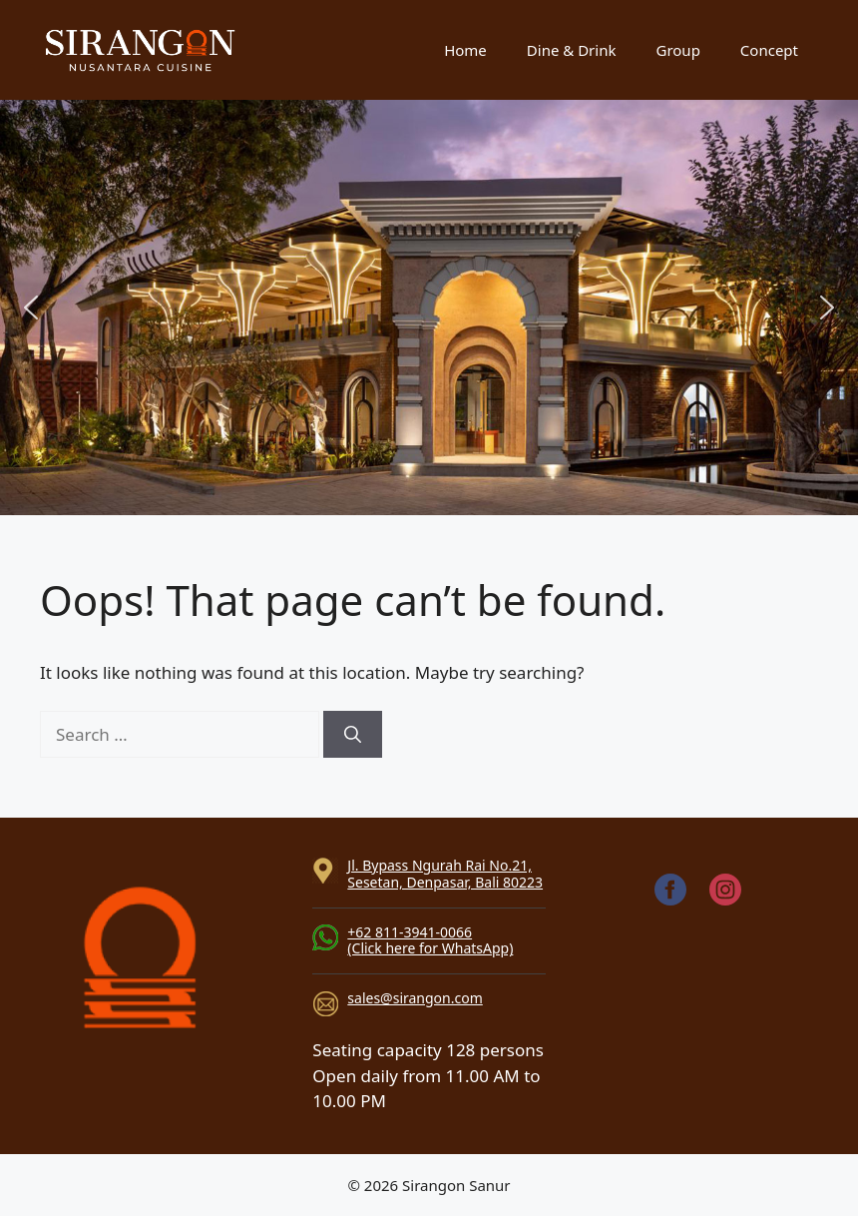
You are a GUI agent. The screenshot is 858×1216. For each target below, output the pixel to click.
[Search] (352, 735)
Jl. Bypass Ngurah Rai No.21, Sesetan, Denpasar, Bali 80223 (445, 874)
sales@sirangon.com (414, 997)
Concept (769, 50)
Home (465, 50)
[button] (31, 307)
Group (677, 50)
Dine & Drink (572, 50)
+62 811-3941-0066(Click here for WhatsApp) (430, 940)
